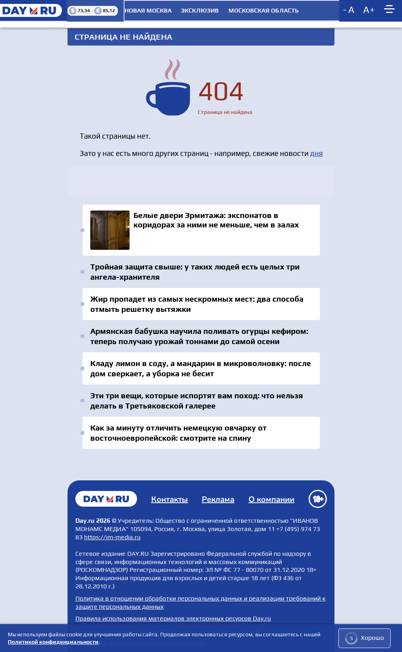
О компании (271, 496)
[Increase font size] (368, 10)
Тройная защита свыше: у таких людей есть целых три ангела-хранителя (195, 270)
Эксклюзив (199, 10)
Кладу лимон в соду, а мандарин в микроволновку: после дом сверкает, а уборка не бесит (201, 367)
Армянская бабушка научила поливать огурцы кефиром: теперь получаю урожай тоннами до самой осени (200, 334)
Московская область (263, 10)
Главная (106, 496)
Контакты (170, 496)
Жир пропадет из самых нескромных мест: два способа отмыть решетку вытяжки (197, 302)
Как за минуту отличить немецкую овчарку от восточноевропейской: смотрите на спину (179, 431)
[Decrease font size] (349, 10)
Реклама (218, 496)
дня (316, 151)
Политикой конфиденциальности (53, 642)
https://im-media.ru (112, 534)
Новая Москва (147, 10)
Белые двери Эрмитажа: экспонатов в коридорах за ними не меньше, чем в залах (201, 229)
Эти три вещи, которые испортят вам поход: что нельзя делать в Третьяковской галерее (197, 399)
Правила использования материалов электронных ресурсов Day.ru (173, 615)
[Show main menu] (390, 10)
